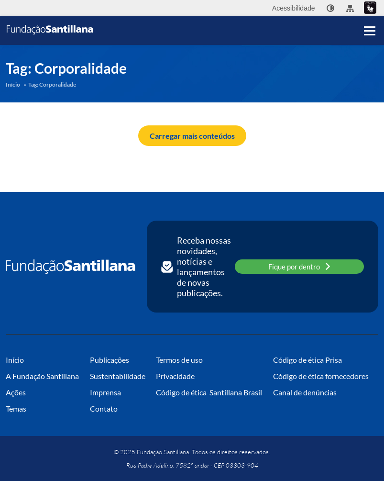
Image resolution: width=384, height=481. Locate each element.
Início (13, 84)
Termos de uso (179, 359)
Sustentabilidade (117, 375)
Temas (16, 408)
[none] (330, 8)
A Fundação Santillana (42, 375)
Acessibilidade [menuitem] (293, 8)
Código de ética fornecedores (321, 375)
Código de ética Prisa (307, 359)
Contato (104, 408)
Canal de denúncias (305, 392)
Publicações (109, 359)
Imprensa (105, 392)
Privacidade (175, 375)
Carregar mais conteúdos (192, 135)
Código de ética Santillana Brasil (209, 392)
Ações (16, 392)
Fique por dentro (299, 266)
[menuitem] (330, 8)
